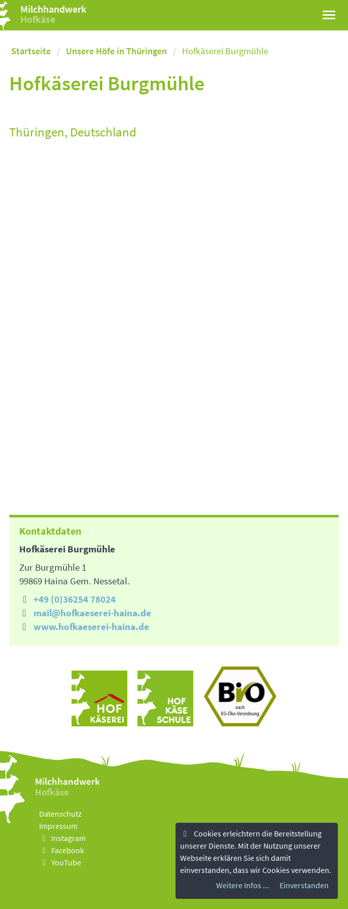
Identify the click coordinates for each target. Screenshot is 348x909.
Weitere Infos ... (242, 885)
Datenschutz (60, 814)
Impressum (58, 826)
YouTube (60, 862)
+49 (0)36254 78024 (74, 599)
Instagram (62, 838)
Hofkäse (37, 19)
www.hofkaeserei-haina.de (91, 626)
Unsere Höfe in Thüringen (116, 51)
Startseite (31, 51)
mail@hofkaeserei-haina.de (92, 613)
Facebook (61, 850)
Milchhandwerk (53, 9)
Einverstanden (304, 885)
